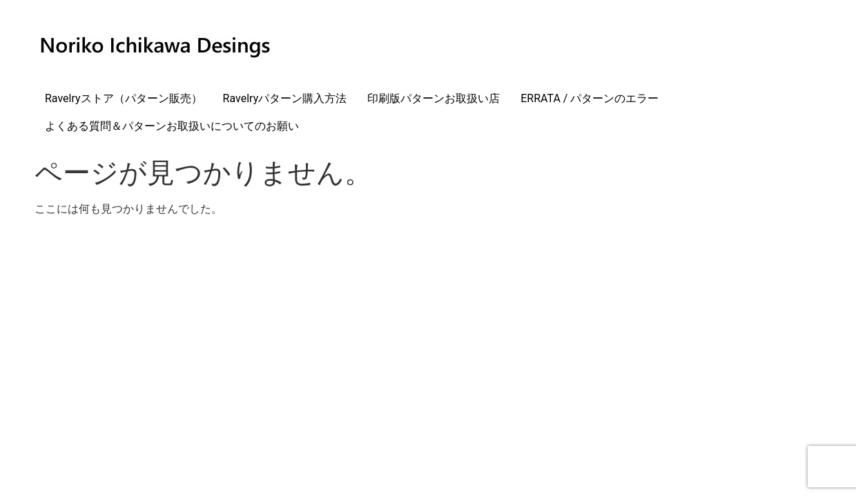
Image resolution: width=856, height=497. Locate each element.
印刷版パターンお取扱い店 (433, 98)
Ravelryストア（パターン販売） (123, 98)
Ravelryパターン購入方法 (285, 98)
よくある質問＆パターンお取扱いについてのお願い (172, 126)
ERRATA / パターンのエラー (590, 98)
